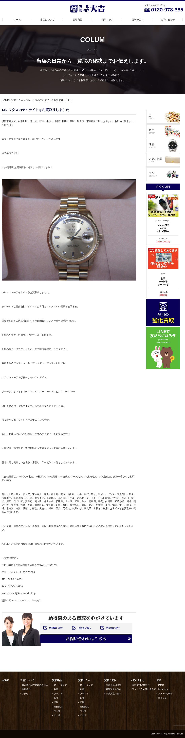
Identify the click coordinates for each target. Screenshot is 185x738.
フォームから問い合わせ (144, 689)
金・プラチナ (60, 685)
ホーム (17, 19)
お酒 (56, 689)
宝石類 (57, 711)
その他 (57, 715)
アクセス (26, 693)
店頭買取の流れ (113, 685)
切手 (56, 702)
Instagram (163, 689)
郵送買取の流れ (113, 689)
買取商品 (77, 19)
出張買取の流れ (113, 693)
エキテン (162, 698)
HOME (5, 100)
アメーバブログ (165, 693)
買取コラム (107, 19)
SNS (158, 680)
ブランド (58, 693)
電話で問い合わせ (141, 685)
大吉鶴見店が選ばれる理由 (35, 685)
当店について (47, 19)
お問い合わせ (168, 19)
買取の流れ (137, 19)
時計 (56, 698)
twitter (161, 685)
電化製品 (58, 706)
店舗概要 (26, 689)
